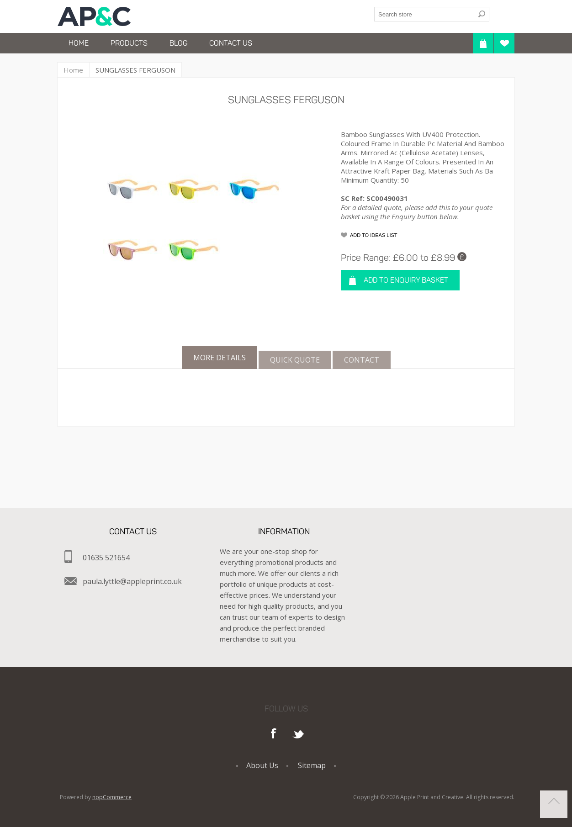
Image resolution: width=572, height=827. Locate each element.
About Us (262, 765)
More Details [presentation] (219, 358)
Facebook (274, 734)
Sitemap (312, 765)
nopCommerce (112, 797)
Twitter (298, 734)
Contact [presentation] (361, 360)
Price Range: (366, 257)
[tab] (219, 357)
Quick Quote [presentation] (295, 360)
